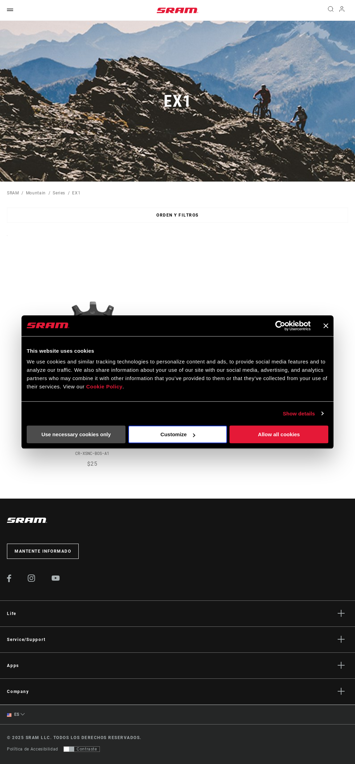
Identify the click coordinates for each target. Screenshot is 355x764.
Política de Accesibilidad (32, 749)
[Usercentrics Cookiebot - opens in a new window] (280, 325)
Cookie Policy (104, 386)
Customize (178, 434)
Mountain (36, 193)
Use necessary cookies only (76, 434)
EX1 (76, 193)
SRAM (13, 193)
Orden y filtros (177, 215)
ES (13, 714)
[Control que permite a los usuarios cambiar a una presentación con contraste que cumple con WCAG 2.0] (81, 749)
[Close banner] (325, 325)
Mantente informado (43, 551)
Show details (299, 413)
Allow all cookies (279, 434)
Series (59, 193)
